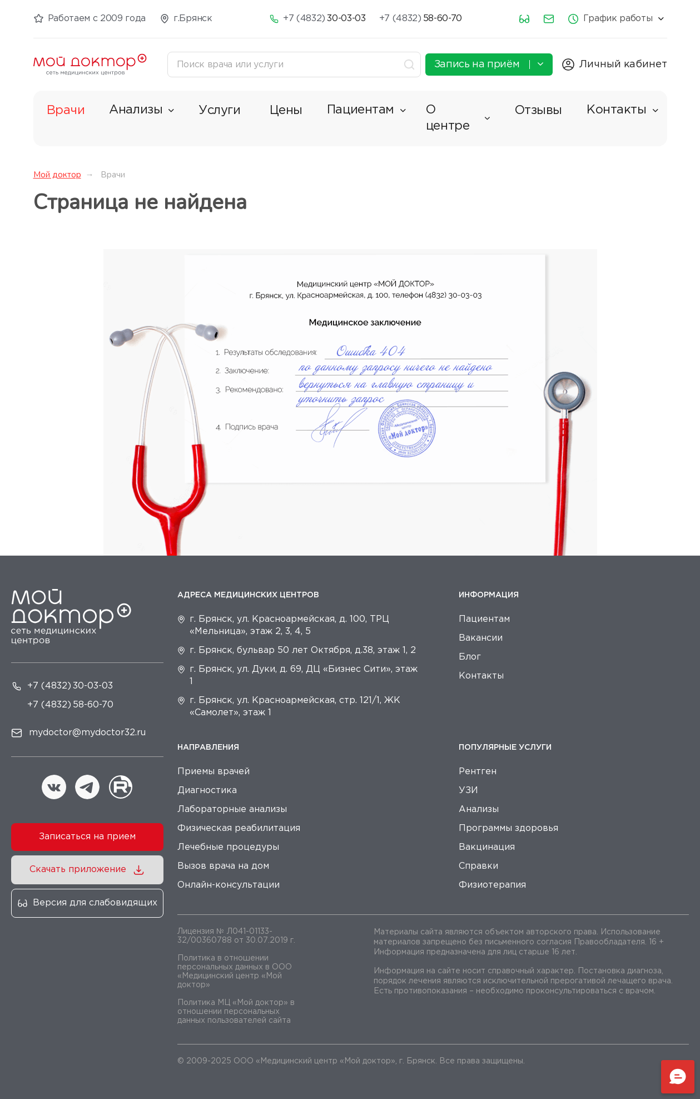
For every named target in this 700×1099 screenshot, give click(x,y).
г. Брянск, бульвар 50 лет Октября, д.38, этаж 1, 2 (303, 650)
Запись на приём (489, 64)
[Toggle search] (410, 64)
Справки (478, 866)
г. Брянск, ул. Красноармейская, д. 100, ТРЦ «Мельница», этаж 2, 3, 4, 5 (289, 625)
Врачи (66, 110)
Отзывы (538, 110)
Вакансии (481, 638)
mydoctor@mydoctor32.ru (87, 733)
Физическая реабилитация (238, 828)
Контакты (622, 110)
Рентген (478, 772)
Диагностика (207, 790)
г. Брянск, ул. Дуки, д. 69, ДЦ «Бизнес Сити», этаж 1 (304, 675)
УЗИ (468, 790)
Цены (286, 110)
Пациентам (366, 110)
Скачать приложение (77, 869)
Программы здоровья (508, 828)
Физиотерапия (492, 885)
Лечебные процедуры (228, 847)
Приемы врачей (213, 772)
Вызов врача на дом (223, 866)
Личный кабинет (623, 64)
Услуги (219, 110)
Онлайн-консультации (228, 885)
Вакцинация (487, 847)
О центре (458, 118)
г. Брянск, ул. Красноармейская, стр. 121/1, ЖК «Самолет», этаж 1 (295, 706)
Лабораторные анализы (232, 809)
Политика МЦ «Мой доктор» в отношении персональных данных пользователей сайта (236, 1011)
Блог (470, 657)
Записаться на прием (87, 837)
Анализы (141, 110)
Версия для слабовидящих (95, 903)
